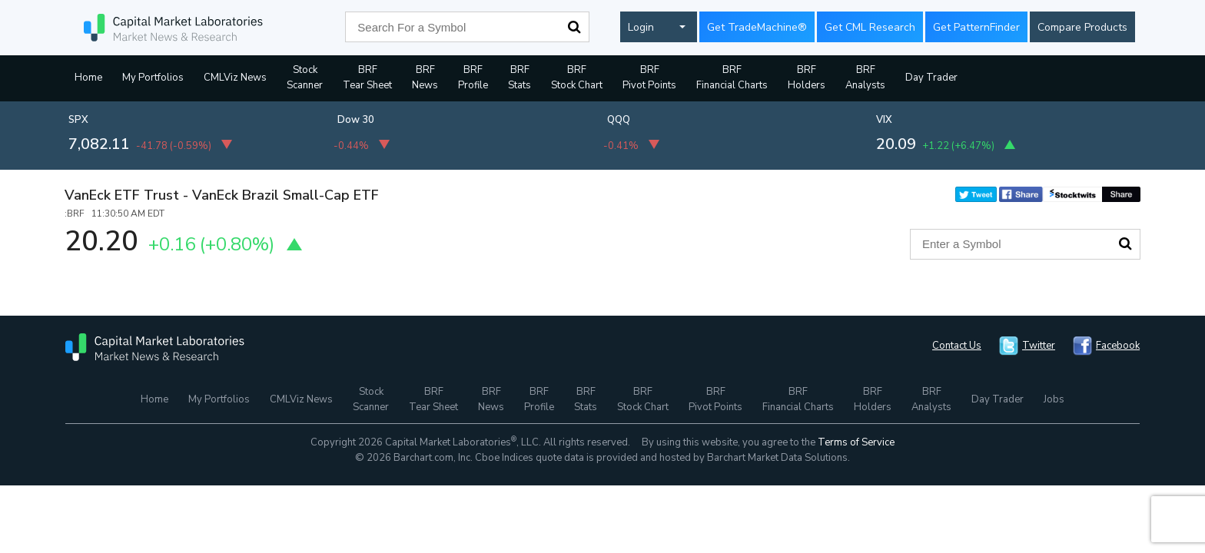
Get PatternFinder (976, 27)
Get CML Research (870, 27)
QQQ (618, 120)
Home (88, 77)
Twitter (1038, 346)
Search (574, 27)
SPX (78, 120)
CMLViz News (235, 77)
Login (641, 27)
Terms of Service (856, 442)
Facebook (1118, 346)
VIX (884, 120)
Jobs (1054, 399)
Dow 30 (355, 120)
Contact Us (956, 346)
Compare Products (1082, 27)
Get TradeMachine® (757, 27)
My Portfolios (153, 77)
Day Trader (931, 77)
